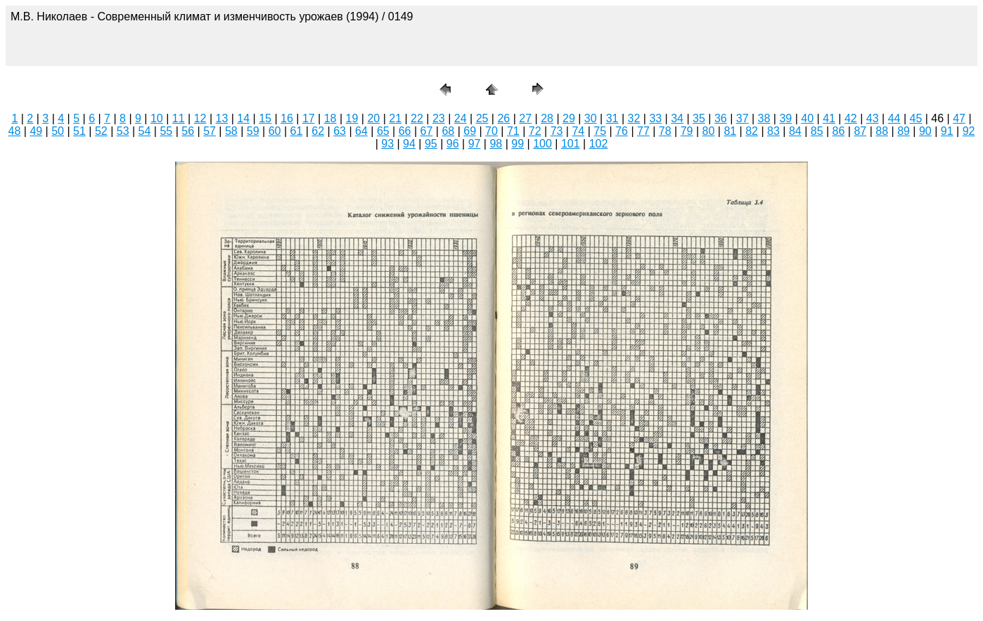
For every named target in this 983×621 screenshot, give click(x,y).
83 (773, 131)
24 (460, 118)
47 (959, 118)
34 (677, 118)
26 (503, 118)
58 (231, 131)
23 (438, 118)
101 (570, 144)
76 (621, 131)
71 (513, 131)
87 (860, 131)
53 (123, 131)
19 (352, 118)
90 (925, 131)
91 (947, 131)
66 (405, 131)
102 (598, 144)
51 (79, 131)
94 (409, 144)
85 (817, 131)
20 (373, 118)
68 (448, 131)
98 (495, 144)
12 (200, 118)
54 (145, 131)
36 (720, 118)
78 (665, 131)
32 (634, 118)
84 (795, 131)
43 (872, 118)
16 (287, 118)
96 (452, 144)
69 (469, 131)
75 (599, 131)
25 (482, 118)
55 (166, 131)
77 (643, 131)
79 (687, 131)
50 (57, 131)
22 (417, 118)
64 (361, 131)
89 (903, 131)
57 (209, 131)
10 (156, 118)
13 (222, 118)
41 (829, 118)
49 (36, 131)
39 (785, 118)
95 (431, 144)
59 (253, 131)
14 (243, 118)
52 (101, 131)
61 (296, 131)
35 (699, 118)
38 (764, 118)
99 (517, 144)
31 (612, 118)
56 (187, 131)
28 (547, 118)
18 (330, 118)
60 (275, 131)
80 (708, 131)
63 (339, 131)
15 (265, 118)
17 (308, 118)
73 (557, 131)
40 (807, 118)
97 (474, 144)
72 (535, 131)
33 (655, 118)
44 (894, 118)
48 (14, 131)
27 (525, 118)
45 (916, 118)
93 (387, 144)
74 (578, 131)
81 (730, 131)
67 (426, 131)
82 (751, 131)
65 (383, 131)
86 (839, 131)
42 (850, 118)
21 (395, 118)
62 (317, 131)
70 (491, 131)
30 (590, 118)
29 (569, 118)
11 (178, 118)
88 (881, 131)
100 (542, 144)
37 (742, 118)
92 (969, 131)
